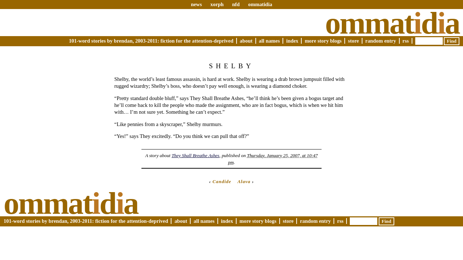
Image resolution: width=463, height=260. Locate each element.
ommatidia (260, 4)
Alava (243, 181)
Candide (222, 181)
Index (292, 41)
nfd (236, 4)
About (246, 41)
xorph (217, 4)
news (196, 4)
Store (353, 41)
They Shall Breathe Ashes (195, 155)
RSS (406, 41)
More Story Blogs (323, 41)
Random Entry (380, 41)
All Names (269, 41)
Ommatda (392, 23)
